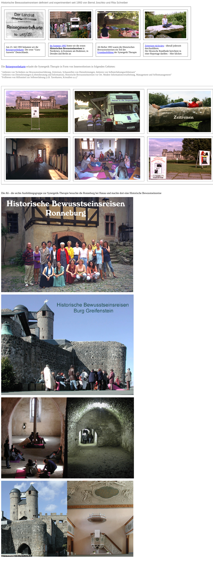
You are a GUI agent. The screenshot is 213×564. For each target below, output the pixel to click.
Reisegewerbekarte (15, 49)
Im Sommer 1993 (58, 45)
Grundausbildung (105, 52)
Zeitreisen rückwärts (154, 45)
